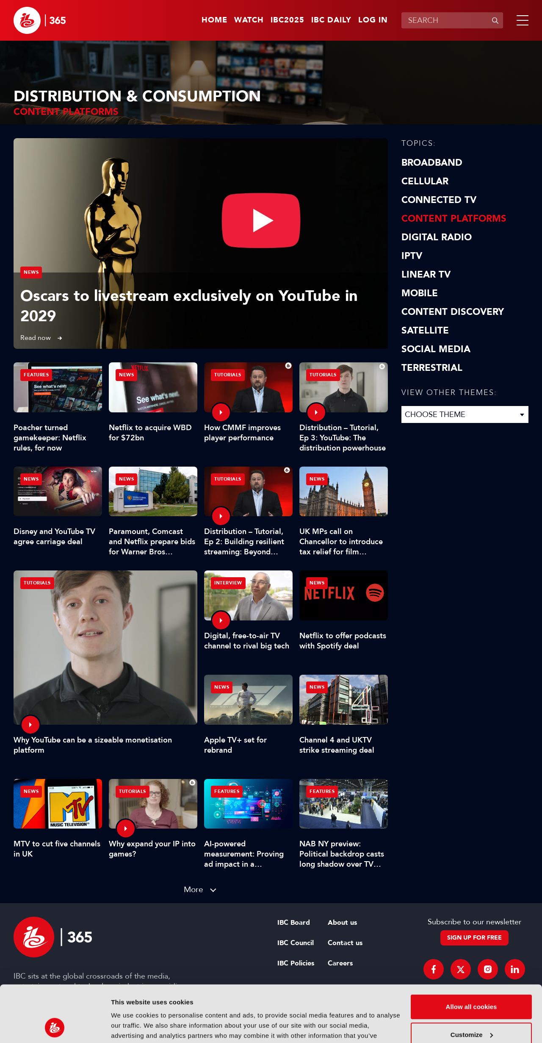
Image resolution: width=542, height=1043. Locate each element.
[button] (520, 20)
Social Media (435, 349)
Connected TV (438, 200)
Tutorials (37, 583)
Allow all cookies (471, 953)
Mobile (419, 293)
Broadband (431, 162)
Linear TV (426, 274)
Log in (373, 20)
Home (214, 20)
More (193, 889)
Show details (130, 1026)
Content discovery (452, 312)
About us (342, 922)
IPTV (411, 256)
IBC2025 (287, 20)
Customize (472, 981)
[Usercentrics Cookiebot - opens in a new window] (55, 1026)
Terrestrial (431, 368)
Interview (228, 583)
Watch (249, 20)
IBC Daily (331, 20)
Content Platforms (453, 218)
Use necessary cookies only (471, 1009)
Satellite (425, 330)
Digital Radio (436, 237)
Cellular (424, 181)
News (31, 272)
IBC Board (293, 922)
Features (36, 375)
